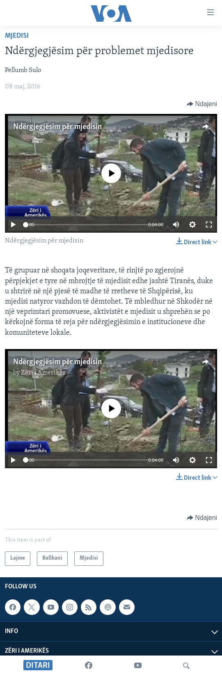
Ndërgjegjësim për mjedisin (57, 127)
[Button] (202, 104)
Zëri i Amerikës (43, 373)
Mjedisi (17, 36)
